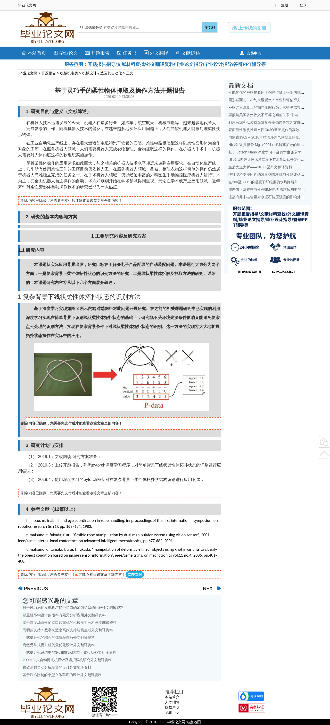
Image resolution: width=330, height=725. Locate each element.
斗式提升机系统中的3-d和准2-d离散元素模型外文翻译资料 (69, 652)
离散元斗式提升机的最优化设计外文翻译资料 (59, 645)
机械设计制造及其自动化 (102, 73)
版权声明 (172, 707)
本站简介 (172, 697)
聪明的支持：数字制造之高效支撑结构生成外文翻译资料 (68, 630)
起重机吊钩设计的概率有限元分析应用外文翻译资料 (64, 615)
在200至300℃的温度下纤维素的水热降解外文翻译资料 (272, 182)
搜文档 (209, 27)
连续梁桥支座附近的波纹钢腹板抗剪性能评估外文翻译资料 (275, 174)
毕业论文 (65, 53)
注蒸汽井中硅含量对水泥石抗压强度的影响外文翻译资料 (273, 197)
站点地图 (193, 722)
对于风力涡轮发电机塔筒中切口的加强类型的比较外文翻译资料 (73, 608)
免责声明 (172, 712)
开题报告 (97, 53)
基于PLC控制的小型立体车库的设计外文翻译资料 (62, 675)
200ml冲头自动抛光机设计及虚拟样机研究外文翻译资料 (67, 660)
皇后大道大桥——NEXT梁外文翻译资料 (260, 167)
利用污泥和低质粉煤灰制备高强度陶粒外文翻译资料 (269, 122)
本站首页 (34, 53)
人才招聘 (172, 702)
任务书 (127, 53)
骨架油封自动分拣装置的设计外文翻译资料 (57, 667)
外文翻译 (156, 53)
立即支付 (135, 574)
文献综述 (188, 53)
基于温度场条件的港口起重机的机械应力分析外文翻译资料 (70, 622)
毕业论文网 (28, 73)
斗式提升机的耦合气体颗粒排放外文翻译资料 (59, 637)
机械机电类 (69, 73)
